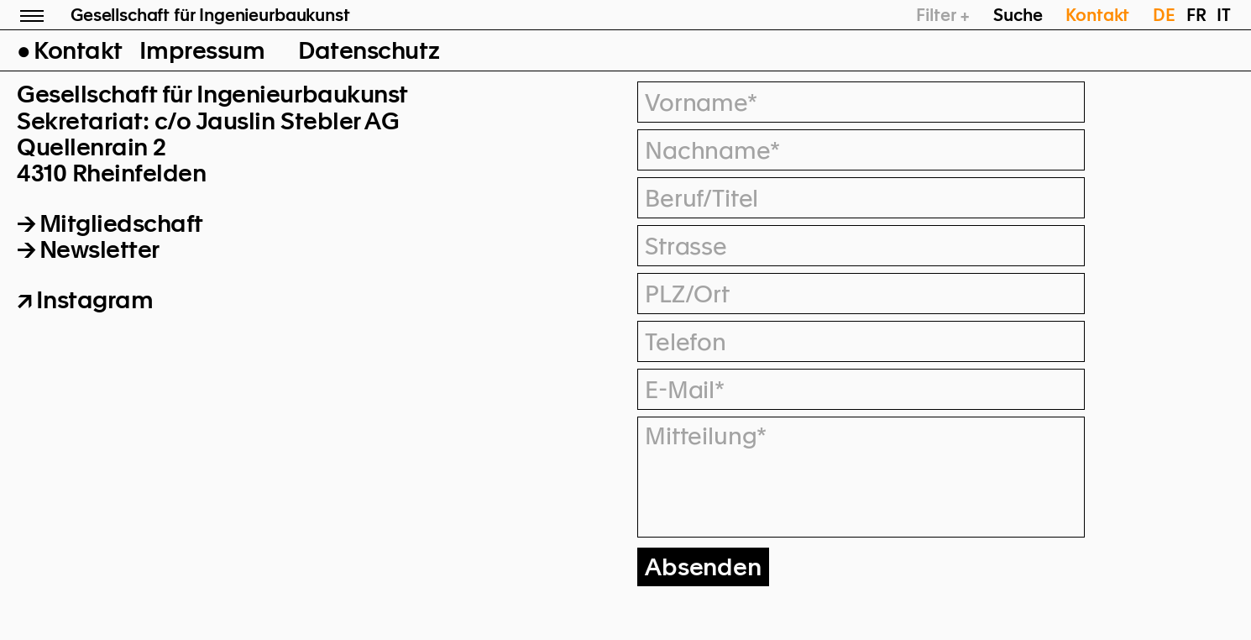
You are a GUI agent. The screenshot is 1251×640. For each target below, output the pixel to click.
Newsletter (99, 249)
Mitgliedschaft (121, 223)
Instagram (95, 300)
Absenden (703, 567)
